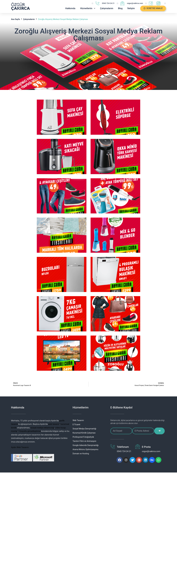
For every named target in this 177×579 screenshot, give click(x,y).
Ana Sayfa (15, 19)
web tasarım (54, 424)
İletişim (131, 8)
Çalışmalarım (106, 8)
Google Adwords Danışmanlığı (85, 445)
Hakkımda (70, 8)
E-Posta (146, 446)
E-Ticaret (76, 424)
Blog (120, 8)
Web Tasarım (78, 420)
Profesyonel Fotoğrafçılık (83, 437)
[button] (153, 8)
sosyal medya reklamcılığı (42, 427)
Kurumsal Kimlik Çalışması (84, 433)
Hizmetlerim (87, 8)
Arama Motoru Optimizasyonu (85, 449)
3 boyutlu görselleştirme (29, 431)
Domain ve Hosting (81, 453)
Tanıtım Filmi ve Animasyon (84, 441)
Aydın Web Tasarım (20, 447)
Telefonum (123, 446)
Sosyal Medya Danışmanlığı (84, 429)
